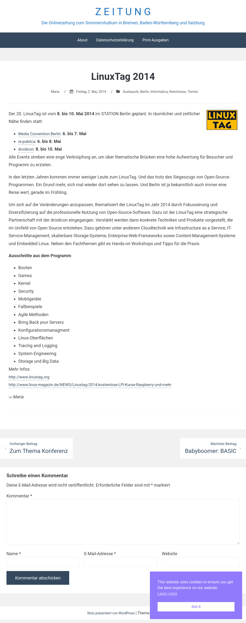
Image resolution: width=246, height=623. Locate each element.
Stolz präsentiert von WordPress (111, 616)
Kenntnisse (182, 93)
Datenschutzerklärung (115, 42)
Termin (200, 93)
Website (169, 556)
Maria (48, 93)
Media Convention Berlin (41, 135)
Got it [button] (196, 607)
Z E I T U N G (123, 13)
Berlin (145, 93)
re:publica (27, 143)
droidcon (26, 151)
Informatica (162, 93)
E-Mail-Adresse (100, 556)
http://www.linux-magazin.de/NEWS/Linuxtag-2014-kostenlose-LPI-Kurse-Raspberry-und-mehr (99, 386)
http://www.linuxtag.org (31, 378)
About (82, 42)
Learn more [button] (167, 593)
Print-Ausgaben (155, 42)
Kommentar (19, 499)
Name (13, 556)
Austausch (130, 93)
